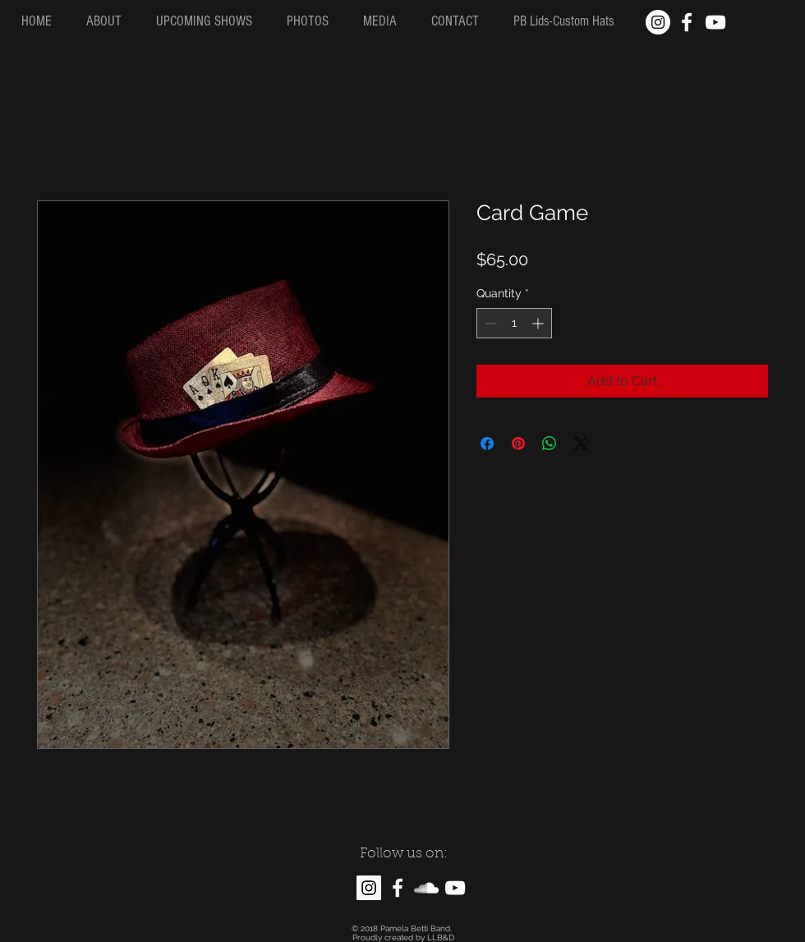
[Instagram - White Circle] (658, 22)
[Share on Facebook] (487, 443)
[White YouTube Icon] (715, 22)
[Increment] (539, 323)
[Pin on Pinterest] (518, 443)
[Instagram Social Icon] (368, 887)
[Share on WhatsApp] (549, 443)
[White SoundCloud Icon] (426, 887)
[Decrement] (489, 323)
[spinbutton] (514, 323)
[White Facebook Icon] (686, 22)
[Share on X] (581, 443)
